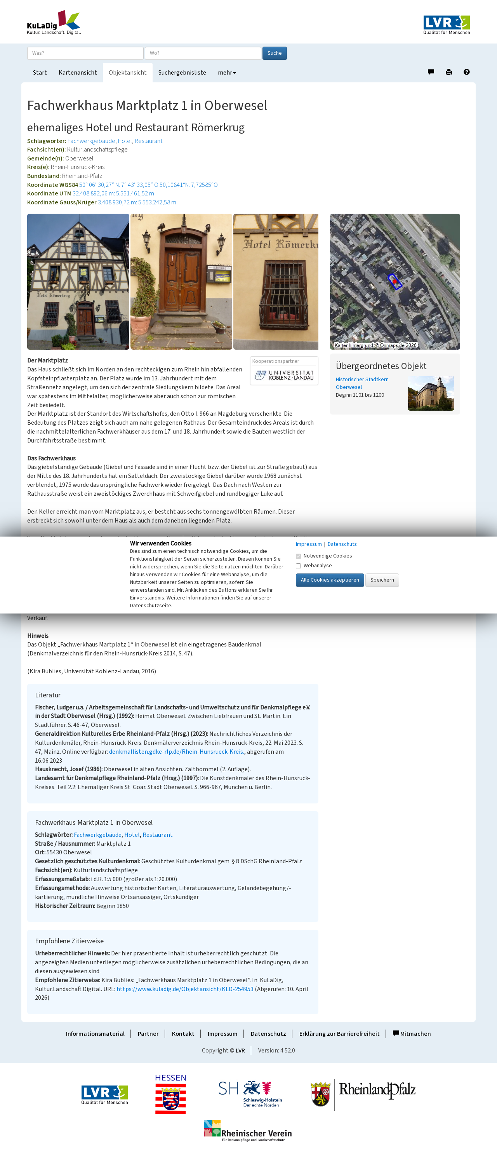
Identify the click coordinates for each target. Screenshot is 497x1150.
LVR (240, 1050)
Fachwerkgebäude (91, 141)
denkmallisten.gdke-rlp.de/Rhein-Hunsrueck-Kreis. (176, 752)
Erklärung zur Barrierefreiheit (339, 1034)
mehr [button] (227, 72)
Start (40, 72)
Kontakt (183, 1034)
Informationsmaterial (95, 1034)
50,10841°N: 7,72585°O (189, 185)
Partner (148, 1034)
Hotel (125, 141)
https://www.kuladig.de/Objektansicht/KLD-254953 (185, 989)
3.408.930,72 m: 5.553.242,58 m (137, 202)
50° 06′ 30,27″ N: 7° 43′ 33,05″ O (118, 185)
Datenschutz (268, 1034)
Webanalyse (314, 566)
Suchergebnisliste (182, 72)
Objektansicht (128, 72)
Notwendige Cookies (324, 556)
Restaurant (148, 141)
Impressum (223, 1034)
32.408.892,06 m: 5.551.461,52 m (113, 193)
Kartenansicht (78, 72)
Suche (275, 53)
